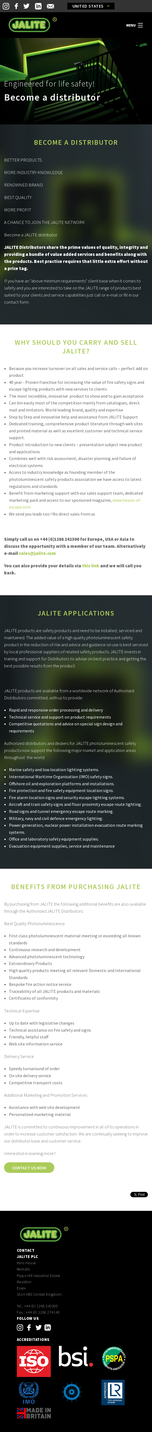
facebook (29, 1327)
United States (88, 6)
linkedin (48, 1327)
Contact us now (29, 1167)
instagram (20, 1327)
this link (90, 566)
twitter (39, 1327)
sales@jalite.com (37, 553)
